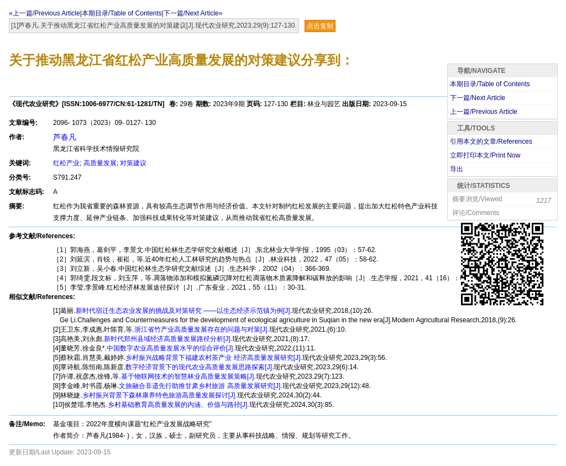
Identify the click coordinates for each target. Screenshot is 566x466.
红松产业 (66, 163)
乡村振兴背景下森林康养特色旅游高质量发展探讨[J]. (159, 395)
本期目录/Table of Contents (122, 13)
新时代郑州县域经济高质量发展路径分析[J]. (168, 339)
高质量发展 (100, 163)
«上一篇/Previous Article (44, 13)
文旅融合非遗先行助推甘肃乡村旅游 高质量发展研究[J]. (200, 386)
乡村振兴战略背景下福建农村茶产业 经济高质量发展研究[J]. (213, 358)
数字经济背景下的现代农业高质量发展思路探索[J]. (199, 367)
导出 (456, 169)
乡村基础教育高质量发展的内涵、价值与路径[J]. (178, 405)
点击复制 (320, 26)
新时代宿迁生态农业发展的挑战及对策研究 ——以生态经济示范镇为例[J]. (184, 311)
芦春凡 (64, 137)
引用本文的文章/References (491, 141)
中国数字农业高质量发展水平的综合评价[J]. (171, 348)
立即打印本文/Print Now (485, 155)
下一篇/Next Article (477, 98)
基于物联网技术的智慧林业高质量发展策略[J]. (188, 376)
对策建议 (133, 163)
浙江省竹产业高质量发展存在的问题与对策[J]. (201, 329)
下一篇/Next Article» (193, 13)
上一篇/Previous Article (483, 112)
